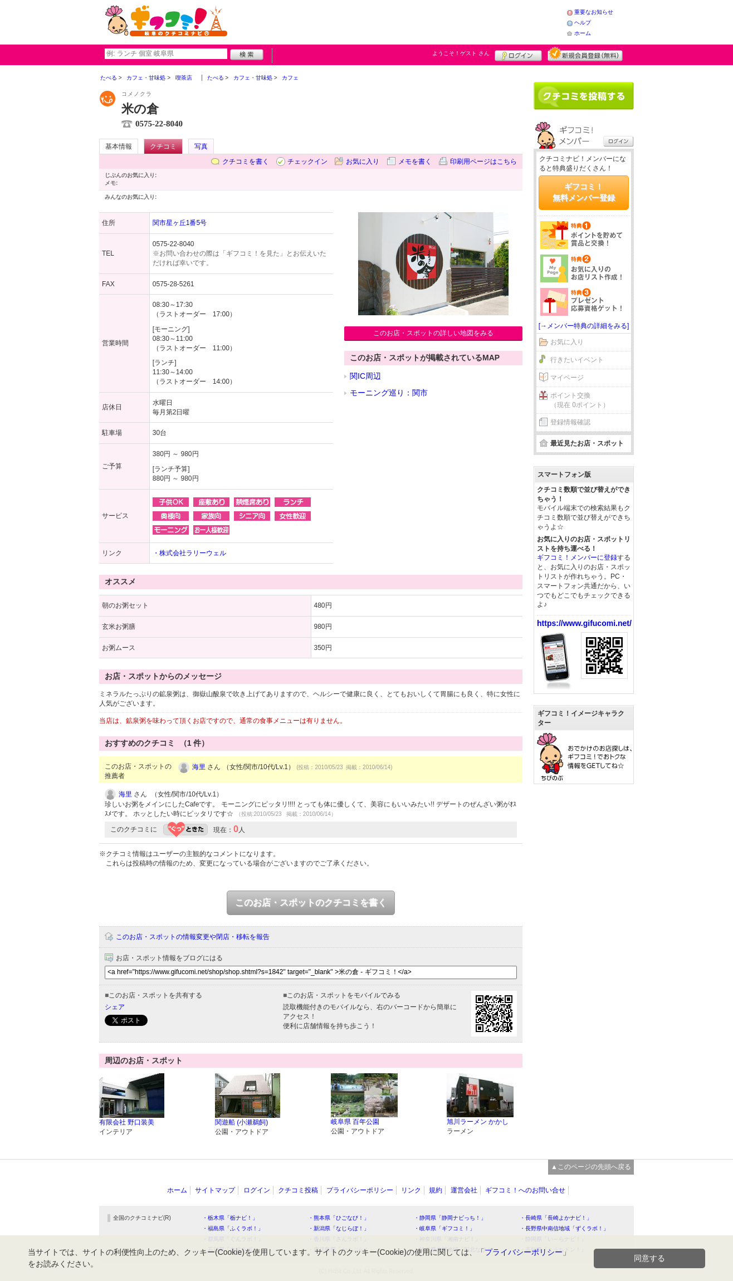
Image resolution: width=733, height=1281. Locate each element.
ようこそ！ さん (461, 53)
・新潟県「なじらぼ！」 (338, 1228)
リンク (411, 1190)
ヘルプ (582, 22)
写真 (201, 146)
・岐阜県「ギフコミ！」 (444, 1228)
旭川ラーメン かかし (478, 1122)
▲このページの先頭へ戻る (591, 1167)
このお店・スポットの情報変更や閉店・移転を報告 (193, 937)
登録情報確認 (570, 422)
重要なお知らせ (593, 12)
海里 (199, 767)
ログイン (518, 54)
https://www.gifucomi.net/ (584, 623)
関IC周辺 (365, 375)
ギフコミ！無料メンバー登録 (584, 192)
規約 (435, 1190)
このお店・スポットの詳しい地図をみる (433, 333)
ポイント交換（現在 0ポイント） (579, 400)
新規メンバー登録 (585, 54)
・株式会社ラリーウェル (189, 553)
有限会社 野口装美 (126, 1122)
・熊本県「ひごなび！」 (338, 1218)
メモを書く (415, 161)
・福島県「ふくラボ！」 (232, 1228)
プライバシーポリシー (359, 1190)
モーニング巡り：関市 (389, 392)
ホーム (582, 33)
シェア (115, 1007)
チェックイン (307, 161)
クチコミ (163, 146)
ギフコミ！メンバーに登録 (577, 557)
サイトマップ (215, 1190)
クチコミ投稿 (298, 1190)
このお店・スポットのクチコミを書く (311, 902)
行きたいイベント (577, 360)
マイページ (567, 378)
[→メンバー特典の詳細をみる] (584, 326)
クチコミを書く (245, 161)
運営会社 (464, 1190)
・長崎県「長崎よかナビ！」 (556, 1218)
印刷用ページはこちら (483, 161)
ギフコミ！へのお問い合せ (525, 1190)
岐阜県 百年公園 (355, 1122)
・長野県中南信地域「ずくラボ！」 (564, 1228)
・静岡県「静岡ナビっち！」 (450, 1218)
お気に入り (362, 161)
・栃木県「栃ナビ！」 (230, 1218)
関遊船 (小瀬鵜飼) (241, 1122)
